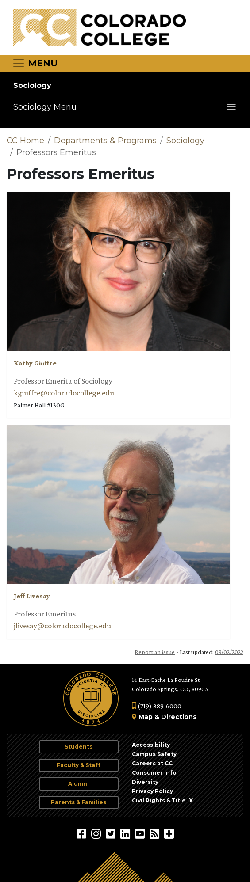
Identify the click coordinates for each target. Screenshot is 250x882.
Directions (178, 717)
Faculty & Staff (78, 765)
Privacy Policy (152, 791)
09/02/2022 (229, 651)
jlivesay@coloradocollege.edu (62, 625)
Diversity (145, 782)
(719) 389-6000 (156, 706)
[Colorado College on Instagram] (97, 833)
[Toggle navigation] (35, 63)
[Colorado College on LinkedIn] (126, 833)
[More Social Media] (169, 833)
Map (145, 717)
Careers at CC (152, 763)
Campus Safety (154, 754)
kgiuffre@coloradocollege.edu (64, 392)
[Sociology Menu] (125, 106)
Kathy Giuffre (35, 363)
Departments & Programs (105, 140)
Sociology (32, 85)
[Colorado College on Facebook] (82, 833)
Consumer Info (154, 772)
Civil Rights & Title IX (162, 800)
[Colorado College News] (155, 833)
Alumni (78, 783)
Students (78, 746)
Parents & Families (78, 802)
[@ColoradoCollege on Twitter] (111, 833)
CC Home (25, 140)
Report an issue (155, 651)
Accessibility (151, 744)
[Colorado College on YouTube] (141, 833)
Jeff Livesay (32, 596)
